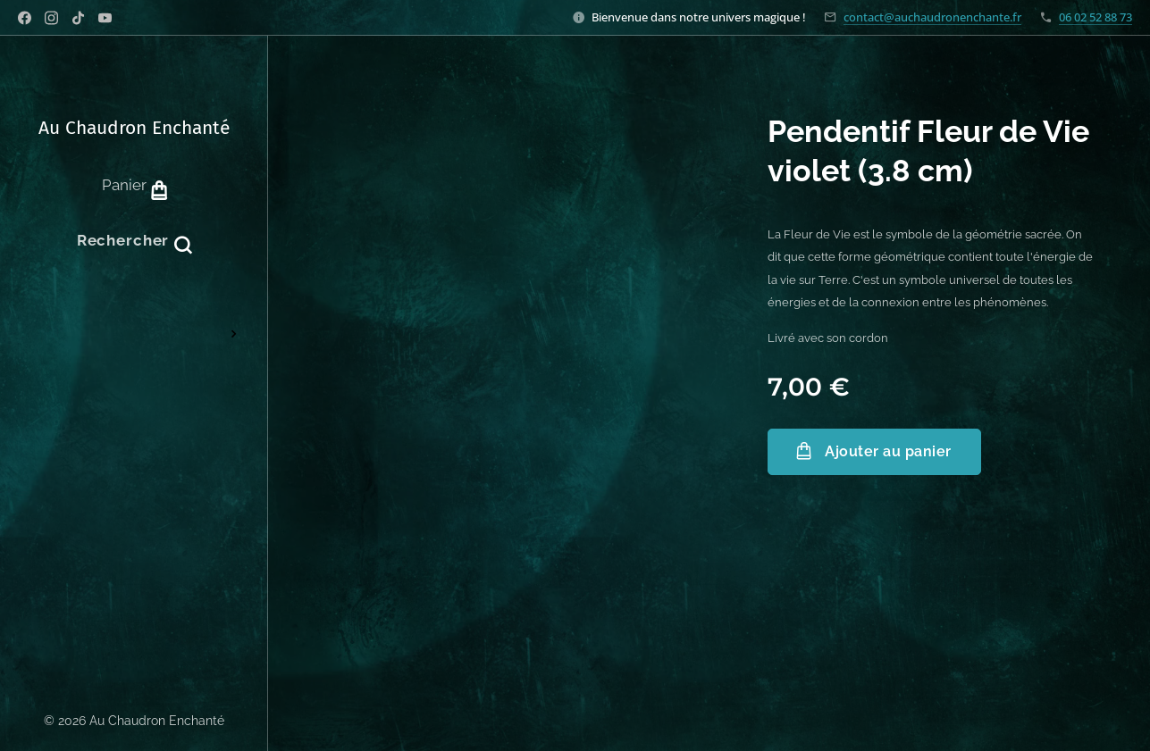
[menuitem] (134, 314)
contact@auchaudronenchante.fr (932, 17)
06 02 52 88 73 (1095, 17)
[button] (134, 240)
